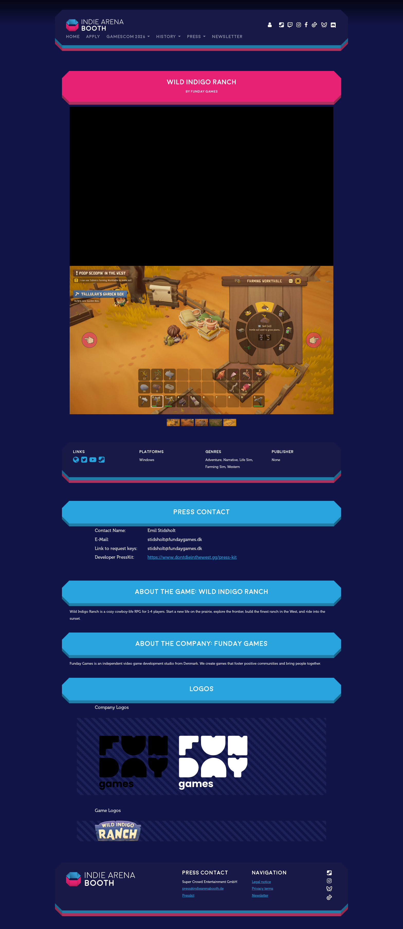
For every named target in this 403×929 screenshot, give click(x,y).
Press (194, 36)
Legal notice (261, 882)
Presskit (188, 895)
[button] (89, 340)
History (166, 36)
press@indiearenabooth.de (203, 888)
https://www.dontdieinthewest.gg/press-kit (192, 557)
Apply (93, 36)
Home (73, 36)
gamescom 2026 (126, 36)
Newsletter (227, 36)
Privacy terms (262, 888)
